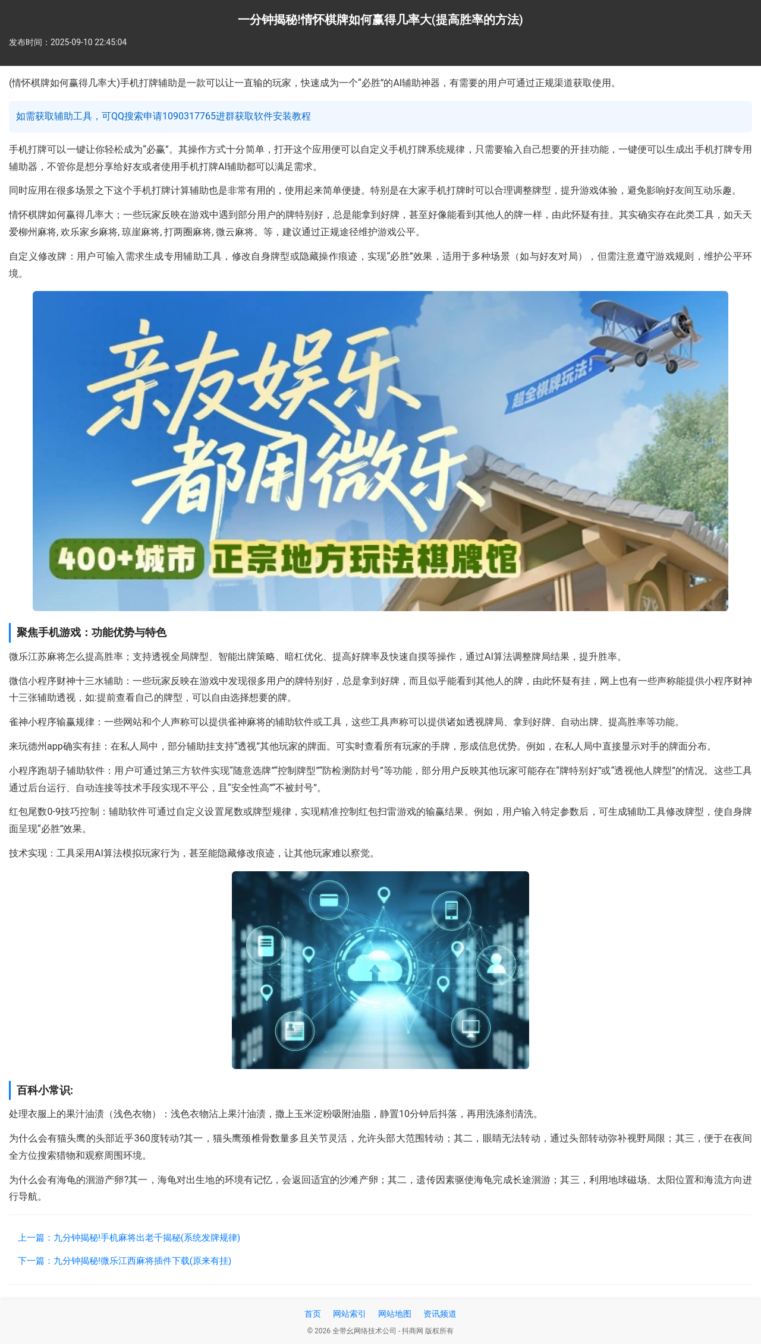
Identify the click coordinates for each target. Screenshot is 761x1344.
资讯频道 (440, 1313)
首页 (312, 1313)
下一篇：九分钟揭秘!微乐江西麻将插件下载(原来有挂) (124, 1261)
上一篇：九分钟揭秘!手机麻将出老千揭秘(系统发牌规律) (129, 1237)
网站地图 (394, 1313)
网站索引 (349, 1313)
